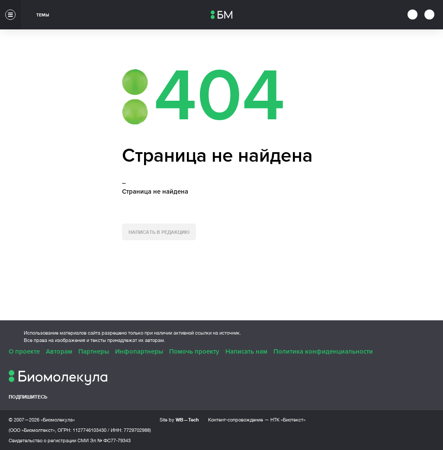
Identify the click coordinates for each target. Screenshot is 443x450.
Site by (179, 419)
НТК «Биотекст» (287, 419)
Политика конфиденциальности (323, 351)
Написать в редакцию (158, 232)
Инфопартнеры (139, 351)
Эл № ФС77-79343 (110, 440)
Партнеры (93, 351)
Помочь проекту (194, 351)
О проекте (24, 351)
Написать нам (246, 351)
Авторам (59, 351)
